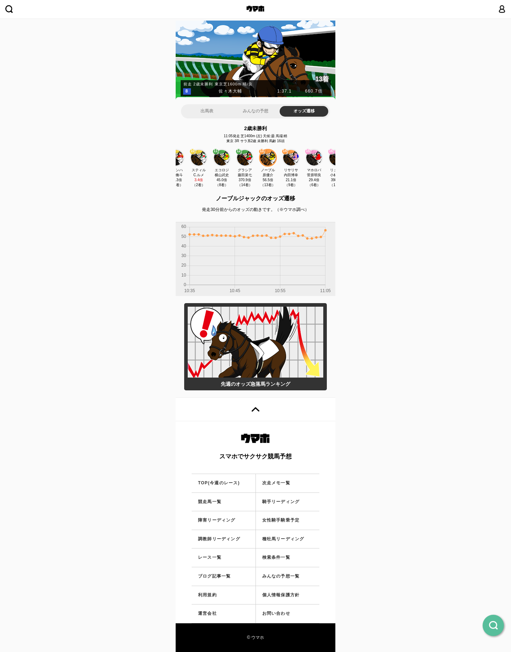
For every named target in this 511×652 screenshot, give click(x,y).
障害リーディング (217, 520)
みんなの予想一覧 (281, 576)
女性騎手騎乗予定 (281, 520)
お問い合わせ (276, 613)
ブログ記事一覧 (214, 576)
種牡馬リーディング (283, 538)
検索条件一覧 (276, 557)
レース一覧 (209, 557)
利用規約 (207, 594)
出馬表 (206, 110)
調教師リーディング (219, 538)
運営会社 (207, 613)
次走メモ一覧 (276, 482)
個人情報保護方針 (281, 594)
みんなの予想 (255, 110)
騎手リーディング (281, 501)
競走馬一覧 (209, 501)
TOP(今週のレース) (219, 482)
